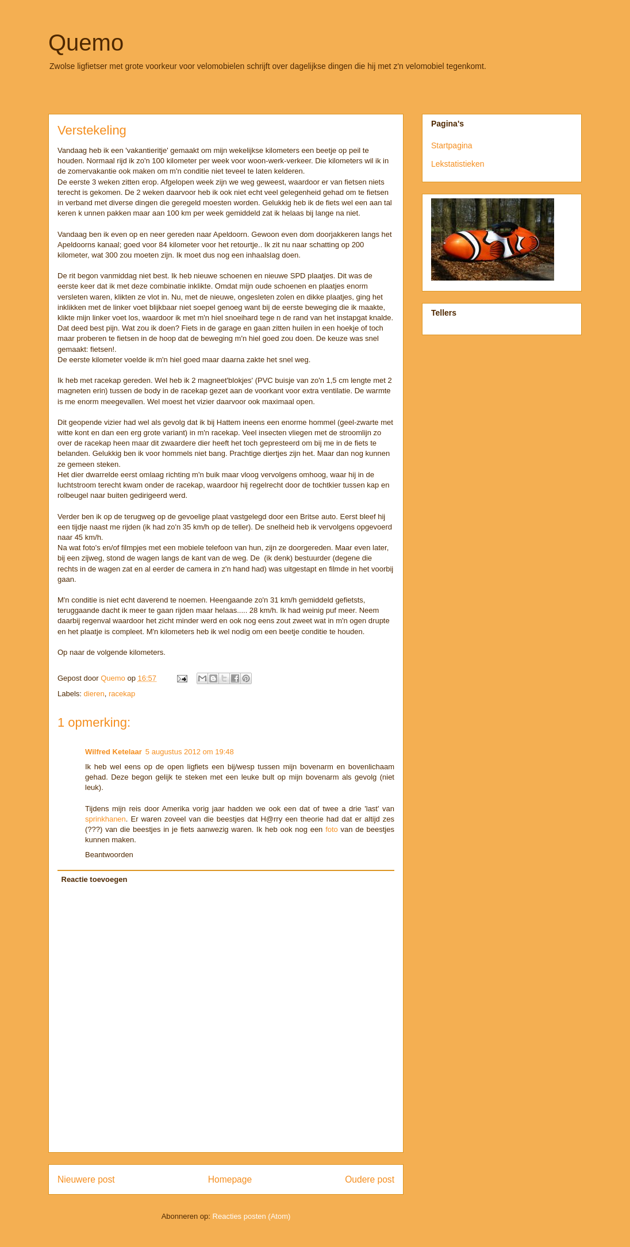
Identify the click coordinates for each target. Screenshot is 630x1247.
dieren (94, 693)
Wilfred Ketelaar (113, 751)
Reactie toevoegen (95, 879)
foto (331, 829)
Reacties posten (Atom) (252, 1216)
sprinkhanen (105, 819)
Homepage (230, 1179)
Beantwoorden (109, 854)
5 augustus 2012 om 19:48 (189, 751)
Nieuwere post (86, 1179)
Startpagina (451, 145)
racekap (122, 693)
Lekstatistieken (458, 163)
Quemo (86, 42)
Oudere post (369, 1179)
